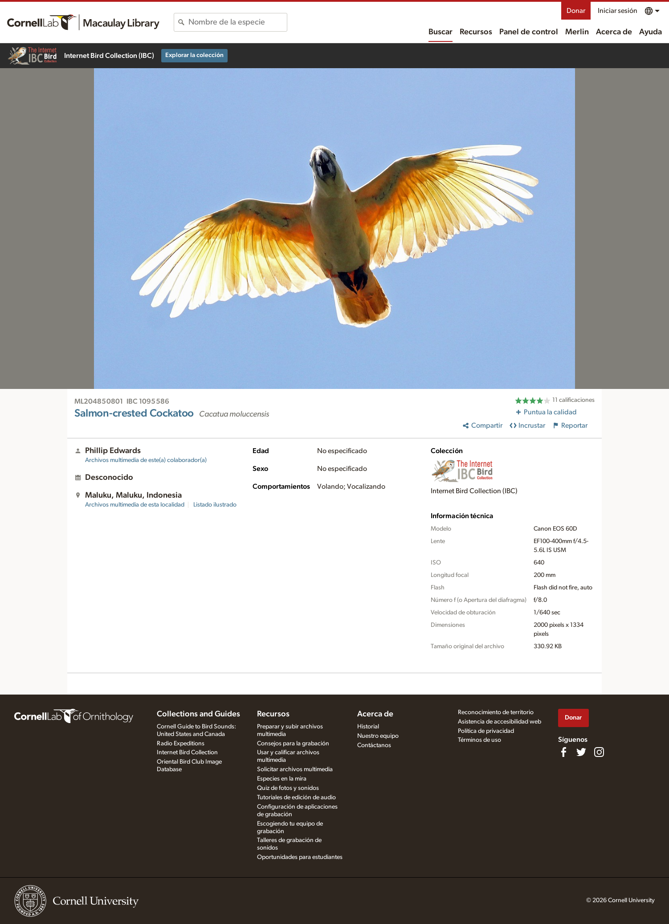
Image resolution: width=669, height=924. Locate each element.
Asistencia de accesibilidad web (499, 722)
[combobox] (237, 22)
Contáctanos (374, 745)
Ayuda (650, 32)
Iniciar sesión (617, 10)
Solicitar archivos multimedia (295, 769)
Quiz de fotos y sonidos (288, 788)
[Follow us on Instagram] (599, 752)
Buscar (440, 32)
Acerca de (614, 32)
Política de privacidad (486, 731)
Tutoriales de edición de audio (296, 797)
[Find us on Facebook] (563, 752)
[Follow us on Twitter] (581, 752)
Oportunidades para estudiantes (300, 857)
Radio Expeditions (180, 743)
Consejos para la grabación (293, 743)
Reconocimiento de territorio (496, 712)
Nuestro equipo (378, 736)
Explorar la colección (194, 55)
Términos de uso (479, 740)
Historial (368, 727)
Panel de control (528, 32)
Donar (576, 10)
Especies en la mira (281, 779)
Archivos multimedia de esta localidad (134, 505)
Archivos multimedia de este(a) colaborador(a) (146, 460)
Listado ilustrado (215, 505)
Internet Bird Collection (187, 752)
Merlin (577, 32)
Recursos (476, 32)
